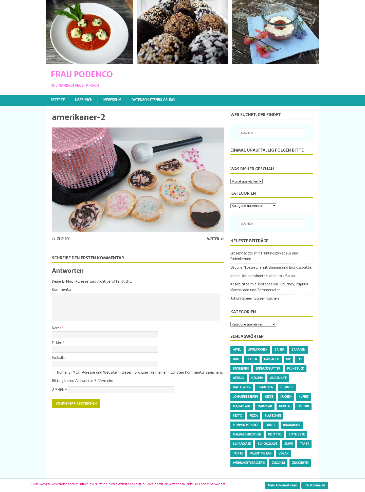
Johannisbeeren (245, 396)
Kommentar (62, 289)
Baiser (279, 349)
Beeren (252, 359)
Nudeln (284, 406)
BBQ (236, 359)
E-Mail (57, 343)
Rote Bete (297, 434)
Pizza (253, 415)
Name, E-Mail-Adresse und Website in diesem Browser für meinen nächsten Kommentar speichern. (140, 372)
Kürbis (304, 396)
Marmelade (241, 406)
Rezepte (58, 100)
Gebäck (238, 378)
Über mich (83, 100)
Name (57, 328)
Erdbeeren (241, 368)
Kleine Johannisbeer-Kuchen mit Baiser (263, 276)
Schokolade (267, 444)
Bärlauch (271, 359)
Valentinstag (260, 453)
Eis (300, 359)
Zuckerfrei (300, 463)
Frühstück (295, 368)
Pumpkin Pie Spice (245, 425)
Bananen (298, 349)
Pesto (237, 415)
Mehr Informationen (282, 485)
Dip (288, 359)
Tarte (304, 444)
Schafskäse (242, 444)
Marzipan (265, 406)
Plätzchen (273, 415)
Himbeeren (265, 387)
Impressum (112, 100)
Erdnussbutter (268, 368)
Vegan (283, 453)
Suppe (288, 444)
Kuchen (285, 396)
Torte (238, 453)
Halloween (241, 387)
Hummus (286, 387)
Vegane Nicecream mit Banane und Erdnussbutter (271, 267)
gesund (257, 378)
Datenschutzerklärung (153, 100)
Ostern (303, 406)
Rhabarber (291, 425)
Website (59, 358)
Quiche (270, 425)
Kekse (269, 396)
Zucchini (278, 463)
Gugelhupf (278, 378)
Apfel (237, 349)
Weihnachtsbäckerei (249, 463)
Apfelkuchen (257, 349)
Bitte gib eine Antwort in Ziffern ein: (82, 381)
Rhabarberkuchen (247, 434)
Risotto (275, 434)
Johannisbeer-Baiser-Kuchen (254, 298)
